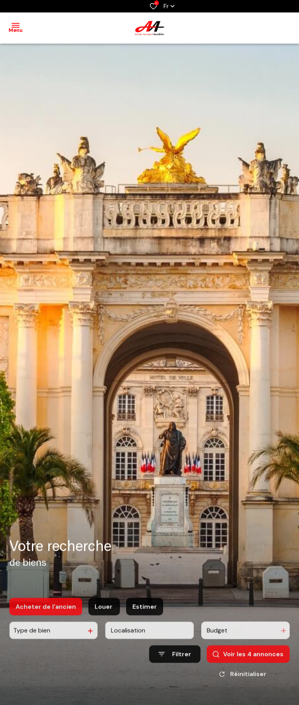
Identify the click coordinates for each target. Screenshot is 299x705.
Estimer (144, 628)
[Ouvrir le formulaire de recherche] (175, 675)
